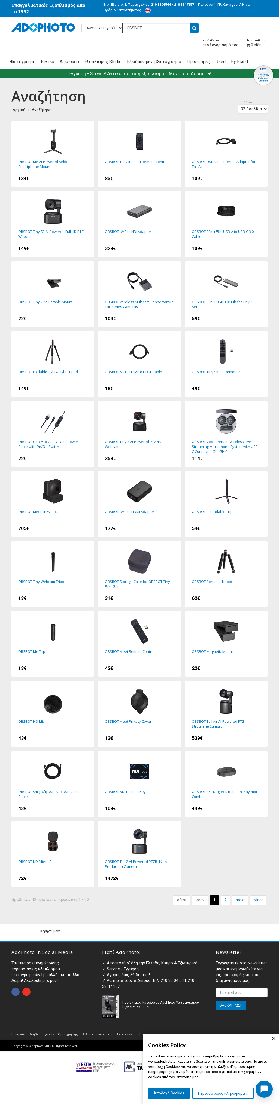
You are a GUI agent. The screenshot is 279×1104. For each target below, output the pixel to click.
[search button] (194, 28)
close (273, 1038)
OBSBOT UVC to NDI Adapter (139, 224)
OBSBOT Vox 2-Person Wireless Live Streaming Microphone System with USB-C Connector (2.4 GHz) (226, 434)
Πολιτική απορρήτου (97, 1034)
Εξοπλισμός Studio (103, 61)
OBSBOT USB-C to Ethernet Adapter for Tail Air (226, 154)
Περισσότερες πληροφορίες (223, 1093)
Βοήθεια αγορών (41, 1034)
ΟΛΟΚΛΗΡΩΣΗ (231, 1005)
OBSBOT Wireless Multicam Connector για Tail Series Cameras (139, 294)
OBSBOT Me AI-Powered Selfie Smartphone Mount (52, 154)
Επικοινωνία (126, 1034)
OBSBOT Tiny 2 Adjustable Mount (52, 294)
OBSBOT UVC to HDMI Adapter (139, 504)
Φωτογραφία (22, 61)
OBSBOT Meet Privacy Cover (139, 714)
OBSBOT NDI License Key (139, 784)
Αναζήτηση (41, 109)
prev (199, 899)
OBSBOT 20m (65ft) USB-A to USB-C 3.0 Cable (226, 224)
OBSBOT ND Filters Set (52, 854)
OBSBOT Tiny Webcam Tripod (52, 574)
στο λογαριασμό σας (220, 43)
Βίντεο (47, 61)
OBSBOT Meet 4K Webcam (52, 504)
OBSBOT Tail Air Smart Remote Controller (139, 154)
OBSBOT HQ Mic (52, 714)
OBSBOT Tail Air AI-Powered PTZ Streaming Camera (226, 714)
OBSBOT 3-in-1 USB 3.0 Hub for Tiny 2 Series (226, 294)
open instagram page (26, 992)
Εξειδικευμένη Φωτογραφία (154, 61)
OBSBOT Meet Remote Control (139, 644)
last (258, 899)
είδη (257, 43)
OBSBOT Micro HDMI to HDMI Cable (139, 364)
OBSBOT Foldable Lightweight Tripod (52, 364)
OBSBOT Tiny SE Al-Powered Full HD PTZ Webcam (52, 224)
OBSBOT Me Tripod (52, 644)
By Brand (239, 61)
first (181, 899)
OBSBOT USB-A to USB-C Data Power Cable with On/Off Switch (52, 434)
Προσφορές (198, 61)
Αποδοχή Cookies (169, 1093)
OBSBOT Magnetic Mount (226, 644)
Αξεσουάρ (69, 61)
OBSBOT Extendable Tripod (226, 504)
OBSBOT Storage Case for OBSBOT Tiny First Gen (139, 574)
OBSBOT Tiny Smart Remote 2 (226, 364)
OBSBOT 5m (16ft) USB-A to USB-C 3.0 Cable (52, 784)
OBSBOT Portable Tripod (226, 574)
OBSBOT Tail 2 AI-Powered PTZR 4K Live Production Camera (139, 854)
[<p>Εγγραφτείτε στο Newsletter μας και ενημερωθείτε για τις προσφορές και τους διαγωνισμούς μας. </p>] (242, 992)
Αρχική (19, 109)
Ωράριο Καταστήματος (122, 10)
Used (221, 61)
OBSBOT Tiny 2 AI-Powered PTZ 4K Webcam (139, 434)
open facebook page (15, 992)
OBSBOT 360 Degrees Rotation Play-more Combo (226, 784)
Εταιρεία (18, 1034)
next (240, 899)
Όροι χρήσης (68, 1034)
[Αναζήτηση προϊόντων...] (140, 28)
